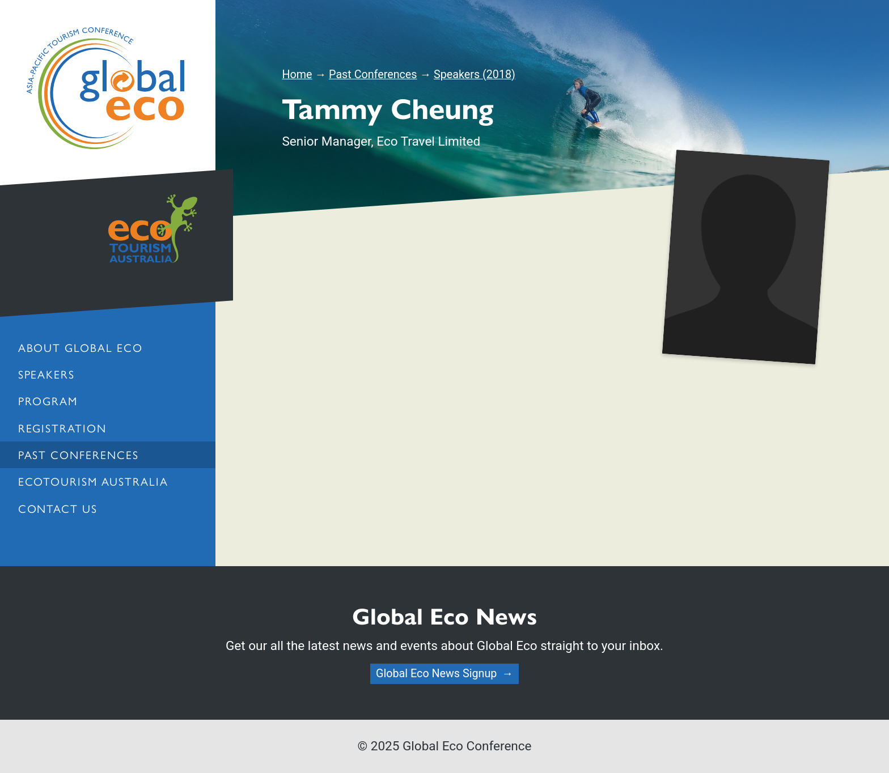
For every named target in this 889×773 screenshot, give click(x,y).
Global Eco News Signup (436, 673)
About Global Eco (80, 347)
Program (48, 401)
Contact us (58, 508)
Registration (62, 428)
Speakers (46, 374)
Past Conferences (78, 454)
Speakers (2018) (474, 74)
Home (297, 74)
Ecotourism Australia (93, 481)
